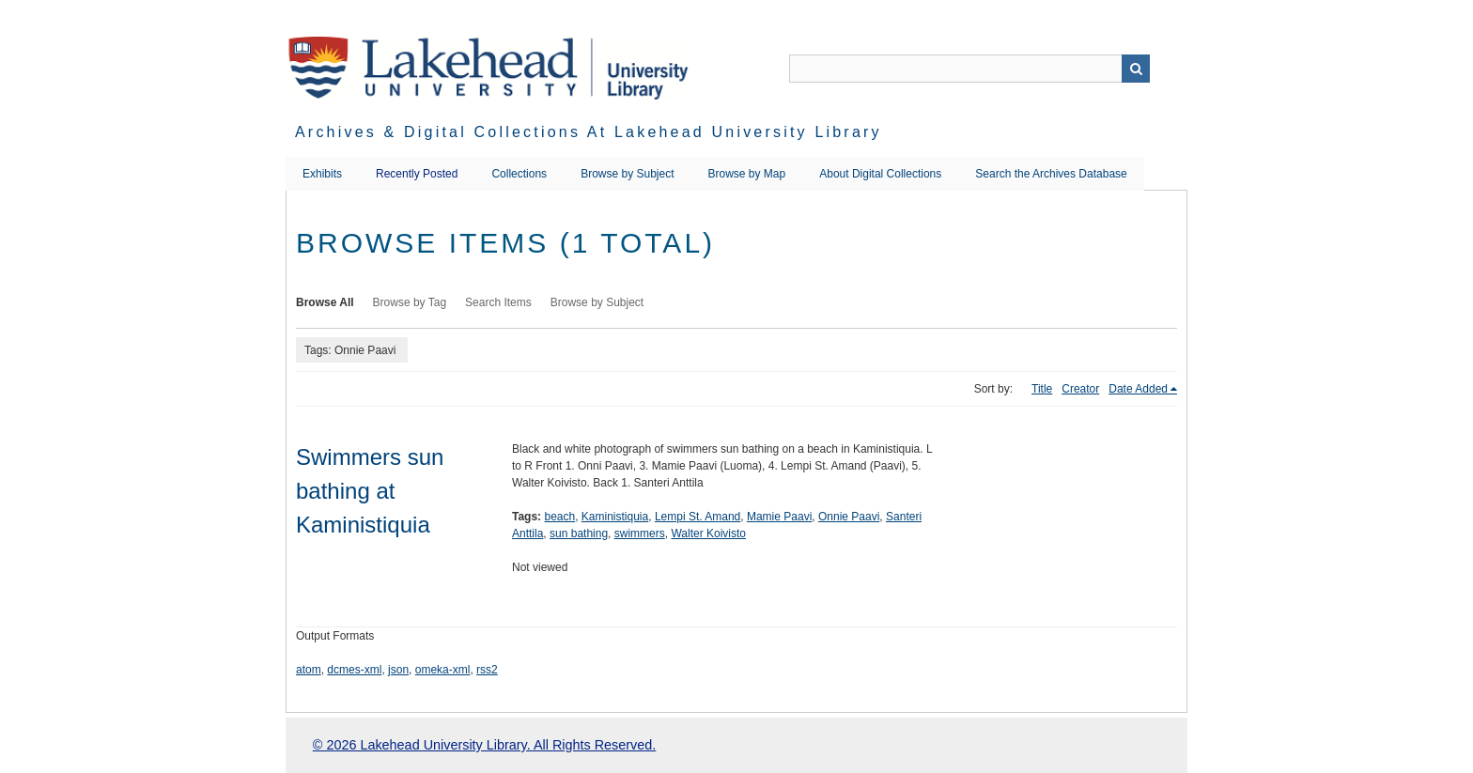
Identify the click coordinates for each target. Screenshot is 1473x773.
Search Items (498, 302)
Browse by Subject (627, 173)
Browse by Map (747, 173)
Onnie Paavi (848, 516)
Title (1041, 388)
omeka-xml (443, 669)
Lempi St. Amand (697, 516)
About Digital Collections (880, 173)
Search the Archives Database (1050, 173)
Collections (519, 173)
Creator (1080, 388)
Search (1136, 68)
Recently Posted (416, 173)
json (398, 669)
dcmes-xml (354, 669)
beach (559, 516)
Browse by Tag (410, 302)
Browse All (325, 302)
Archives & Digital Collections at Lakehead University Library (588, 132)
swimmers (639, 533)
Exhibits (322, 173)
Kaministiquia (614, 516)
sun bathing (579, 533)
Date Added (1138, 388)
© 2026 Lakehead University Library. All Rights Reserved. (484, 744)
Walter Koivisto (708, 533)
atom (308, 669)
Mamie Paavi (779, 516)
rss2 (487, 669)
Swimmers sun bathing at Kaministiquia (369, 490)
